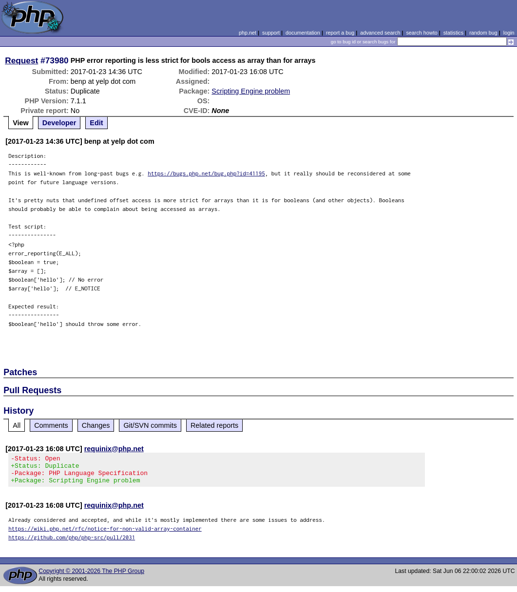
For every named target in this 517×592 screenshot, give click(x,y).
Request (21, 60)
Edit (96, 123)
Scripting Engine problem (250, 91)
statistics (453, 33)
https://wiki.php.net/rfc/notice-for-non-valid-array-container (105, 534)
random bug (483, 33)
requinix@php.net (114, 449)
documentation (303, 33)
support (271, 33)
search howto (421, 33)
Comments (51, 425)
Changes (96, 425)
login (509, 33)
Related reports (214, 425)
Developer (59, 123)
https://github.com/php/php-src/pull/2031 (71, 543)
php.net (247, 33)
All (16, 425)
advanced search (380, 33)
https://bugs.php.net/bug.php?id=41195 (206, 173)
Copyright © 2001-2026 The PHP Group (91, 576)
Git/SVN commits (150, 425)
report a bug (340, 33)
